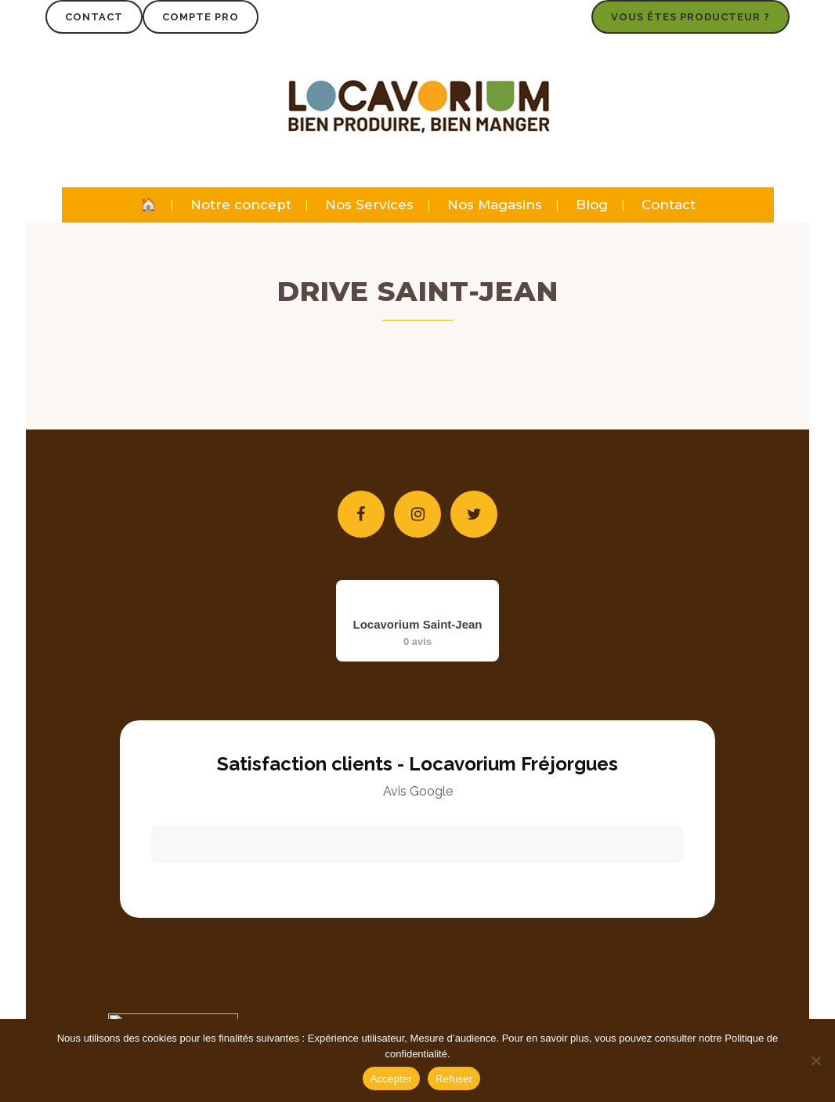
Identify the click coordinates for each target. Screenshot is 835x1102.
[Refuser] (815, 1060)
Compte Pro (200, 17)
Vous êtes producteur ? (690, 17)
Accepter (391, 1079)
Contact (94, 17)
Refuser (454, 1079)
